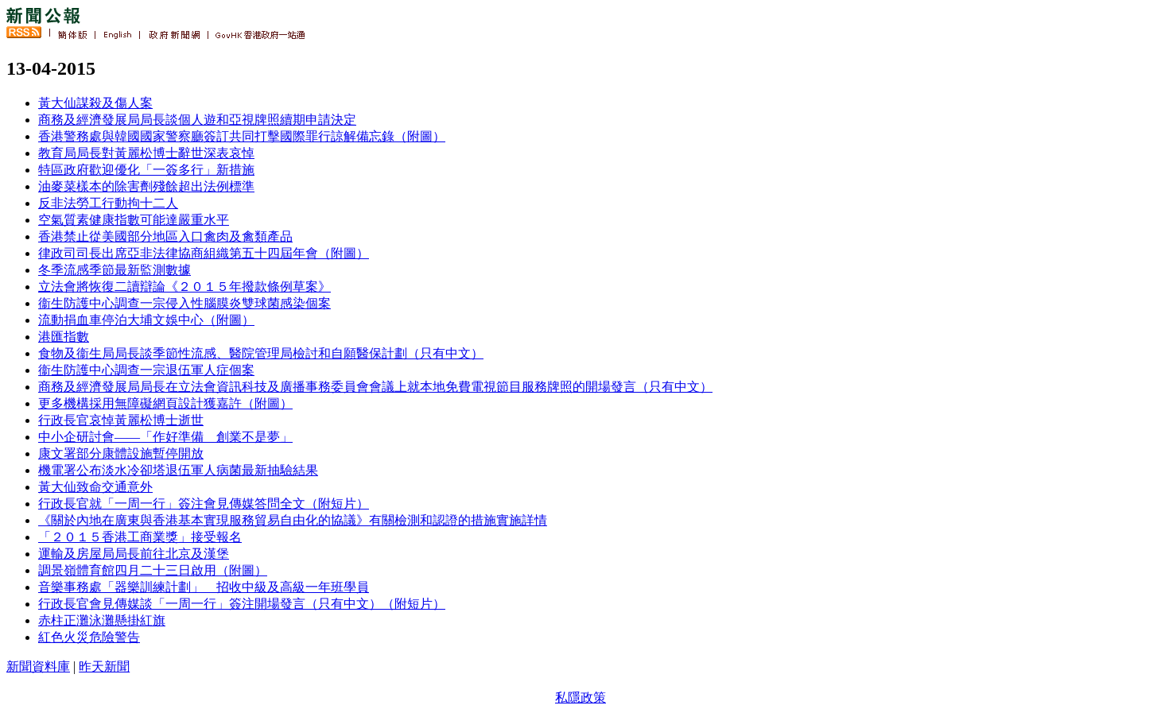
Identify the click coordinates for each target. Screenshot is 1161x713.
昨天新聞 (104, 666)
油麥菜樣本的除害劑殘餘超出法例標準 (146, 186)
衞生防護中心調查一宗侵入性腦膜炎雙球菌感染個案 (184, 303)
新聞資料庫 (38, 666)
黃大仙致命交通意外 (95, 487)
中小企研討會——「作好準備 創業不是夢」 (165, 437)
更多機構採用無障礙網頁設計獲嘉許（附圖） (165, 403)
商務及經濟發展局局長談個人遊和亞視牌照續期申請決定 (197, 119)
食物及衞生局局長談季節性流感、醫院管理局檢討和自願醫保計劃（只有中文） (260, 353)
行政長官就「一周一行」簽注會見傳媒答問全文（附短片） (203, 503)
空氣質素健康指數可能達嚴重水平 (133, 220)
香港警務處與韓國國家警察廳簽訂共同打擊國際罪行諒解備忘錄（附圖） (241, 136)
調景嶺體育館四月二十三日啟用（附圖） (152, 570)
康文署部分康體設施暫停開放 (121, 453)
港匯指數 (63, 336)
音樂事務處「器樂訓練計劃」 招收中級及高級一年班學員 (203, 587)
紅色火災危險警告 (89, 637)
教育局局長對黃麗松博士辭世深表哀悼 (146, 153)
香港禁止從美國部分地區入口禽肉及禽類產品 (165, 236)
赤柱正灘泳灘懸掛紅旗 (101, 620)
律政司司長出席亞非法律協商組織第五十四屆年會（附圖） (203, 253)
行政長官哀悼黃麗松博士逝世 (121, 420)
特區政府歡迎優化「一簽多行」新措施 (146, 169)
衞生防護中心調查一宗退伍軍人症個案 (146, 370)
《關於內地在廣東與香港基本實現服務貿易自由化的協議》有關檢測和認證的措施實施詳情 (292, 520)
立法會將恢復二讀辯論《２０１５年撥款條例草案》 (184, 286)
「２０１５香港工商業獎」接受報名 (140, 537)
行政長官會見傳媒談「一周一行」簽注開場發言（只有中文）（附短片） (241, 603)
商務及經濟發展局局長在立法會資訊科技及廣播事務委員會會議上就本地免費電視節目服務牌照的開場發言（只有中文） (375, 386)
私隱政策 (580, 697)
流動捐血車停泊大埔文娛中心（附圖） (146, 320)
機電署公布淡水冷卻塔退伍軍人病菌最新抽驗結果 (178, 470)
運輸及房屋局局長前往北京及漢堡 (133, 553)
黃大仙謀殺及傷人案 (95, 103)
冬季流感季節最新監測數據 (114, 270)
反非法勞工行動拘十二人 (108, 203)
